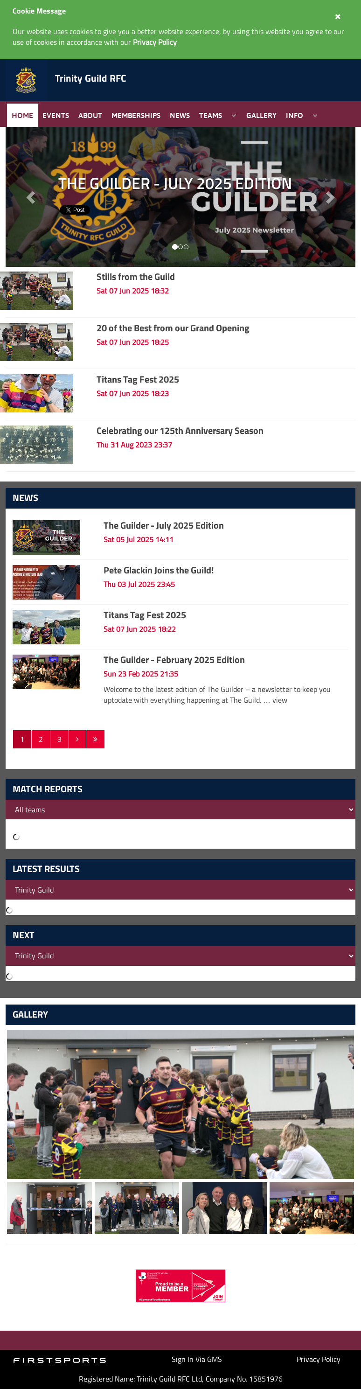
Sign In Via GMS (197, 1359)
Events (55, 115)
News (180, 115)
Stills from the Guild (136, 276)
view (279, 699)
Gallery (261, 115)
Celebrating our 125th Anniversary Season (180, 430)
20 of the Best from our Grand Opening (173, 328)
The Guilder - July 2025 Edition (164, 525)
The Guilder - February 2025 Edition (174, 659)
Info (294, 115)
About (90, 115)
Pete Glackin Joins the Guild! (159, 570)
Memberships (135, 115)
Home (22, 115)
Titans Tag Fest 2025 (138, 379)
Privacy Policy (318, 1359)
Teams (210, 115)
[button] (329, 197)
